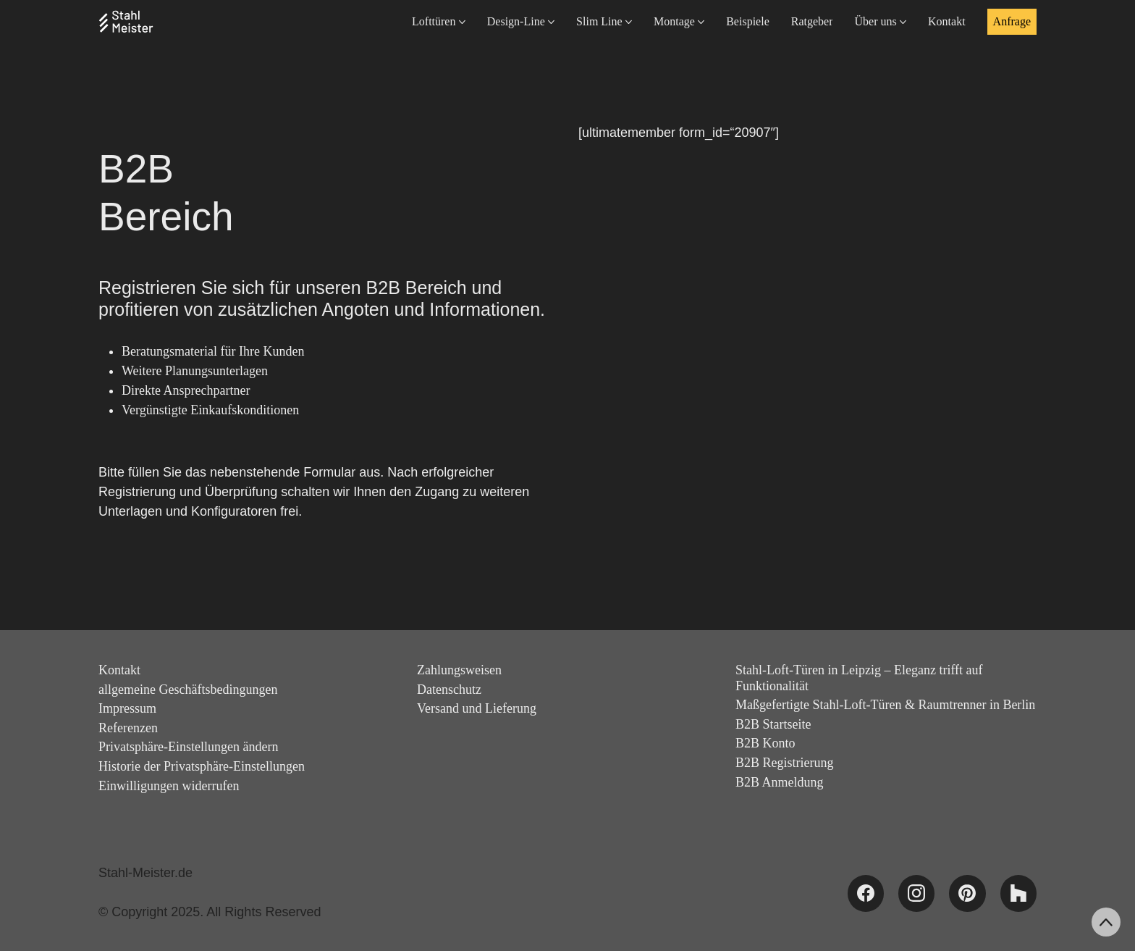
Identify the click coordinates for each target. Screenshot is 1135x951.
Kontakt (119, 670)
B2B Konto (765, 743)
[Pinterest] (967, 893)
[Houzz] (1018, 893)
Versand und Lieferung (476, 708)
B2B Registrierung (784, 762)
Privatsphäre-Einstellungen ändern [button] (188, 747)
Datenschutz (449, 689)
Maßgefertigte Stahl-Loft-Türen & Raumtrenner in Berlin (885, 704)
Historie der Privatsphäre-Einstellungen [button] (201, 766)
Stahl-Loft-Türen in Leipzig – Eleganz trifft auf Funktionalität (859, 678)
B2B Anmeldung (779, 782)
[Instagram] (916, 893)
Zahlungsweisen (459, 670)
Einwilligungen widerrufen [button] (168, 786)
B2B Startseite (773, 724)
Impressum (127, 708)
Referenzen (128, 728)
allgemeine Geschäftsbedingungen (187, 689)
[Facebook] (866, 893)
